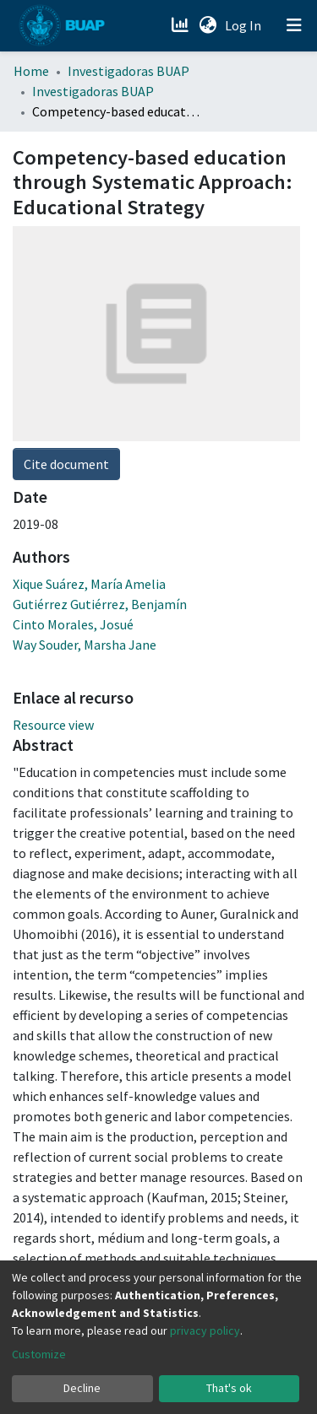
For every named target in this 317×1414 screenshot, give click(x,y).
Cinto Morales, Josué (73, 624)
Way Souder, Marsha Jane (84, 644)
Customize (39, 1354)
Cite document (66, 464)
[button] (207, 25)
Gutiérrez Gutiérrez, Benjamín (100, 604)
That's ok (229, 1387)
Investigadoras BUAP (128, 70)
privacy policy (205, 1330)
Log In (245, 25)
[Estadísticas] (181, 25)
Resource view (53, 724)
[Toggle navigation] (294, 25)
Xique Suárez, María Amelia (89, 583)
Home (31, 70)
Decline (82, 1387)
